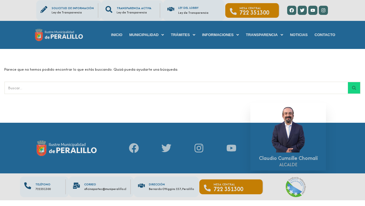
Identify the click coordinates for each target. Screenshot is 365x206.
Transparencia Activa (134, 8)
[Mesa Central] (233, 11)
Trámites (183, 35)
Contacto (325, 35)
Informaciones (220, 35)
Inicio (116, 35)
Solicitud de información (73, 8)
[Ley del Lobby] (170, 9)
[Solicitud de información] (43, 9)
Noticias (299, 35)
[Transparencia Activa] (109, 9)
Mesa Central (250, 8)
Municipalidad (146, 35)
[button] (146, 34)
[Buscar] (176, 88)
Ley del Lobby (188, 7)
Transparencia (264, 35)
